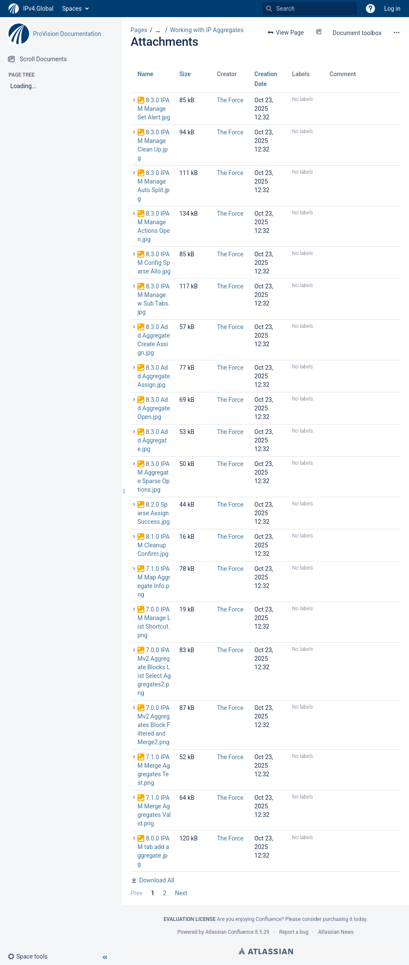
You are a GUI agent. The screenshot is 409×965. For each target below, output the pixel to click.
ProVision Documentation (67, 33)
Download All (156, 880)
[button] (370, 8)
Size (185, 74)
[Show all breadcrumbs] (158, 30)
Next (181, 893)
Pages (139, 30)
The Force (230, 100)
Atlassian (266, 950)
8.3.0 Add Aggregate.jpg (152, 440)
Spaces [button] (72, 8)
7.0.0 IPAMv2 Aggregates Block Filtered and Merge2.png (153, 724)
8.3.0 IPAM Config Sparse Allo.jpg (153, 263)
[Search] (269, 8)
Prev (137, 893)
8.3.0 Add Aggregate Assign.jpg (153, 376)
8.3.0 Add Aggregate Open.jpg (153, 408)
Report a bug (293, 932)
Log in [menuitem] (392, 8)
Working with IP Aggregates (207, 30)
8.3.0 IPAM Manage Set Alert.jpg (153, 109)
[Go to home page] (31, 8)
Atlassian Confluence (229, 932)
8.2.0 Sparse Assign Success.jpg (153, 513)
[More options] (396, 32)
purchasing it (337, 919)
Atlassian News (336, 932)
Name (145, 74)
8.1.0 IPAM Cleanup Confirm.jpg (153, 545)
